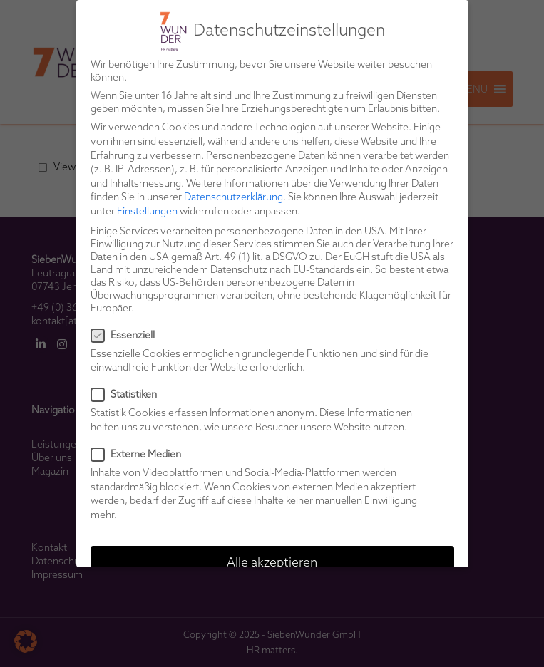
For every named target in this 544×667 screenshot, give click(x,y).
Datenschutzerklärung (233, 196)
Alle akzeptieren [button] (272, 562)
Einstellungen (147, 211)
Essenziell (127, 335)
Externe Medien (140, 454)
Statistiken (128, 394)
